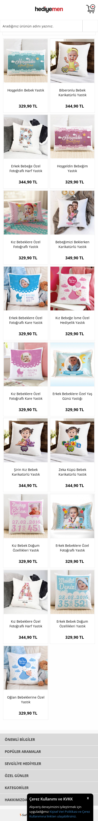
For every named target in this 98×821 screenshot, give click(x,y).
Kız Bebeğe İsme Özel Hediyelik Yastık (72, 320)
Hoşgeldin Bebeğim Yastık (72, 168)
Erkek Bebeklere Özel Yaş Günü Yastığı (72, 396)
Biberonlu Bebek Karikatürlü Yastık (72, 92)
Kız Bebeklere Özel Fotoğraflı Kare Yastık (25, 396)
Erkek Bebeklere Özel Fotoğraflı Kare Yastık (25, 320)
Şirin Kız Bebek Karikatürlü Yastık (26, 472)
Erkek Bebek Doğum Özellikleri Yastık (72, 623)
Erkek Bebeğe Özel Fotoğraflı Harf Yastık (25, 168)
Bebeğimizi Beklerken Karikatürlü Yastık (72, 244)
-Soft (24, 815)
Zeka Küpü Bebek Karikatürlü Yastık (72, 472)
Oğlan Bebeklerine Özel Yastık (26, 699)
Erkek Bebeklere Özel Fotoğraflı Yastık (72, 547)
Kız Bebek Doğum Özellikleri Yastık (26, 547)
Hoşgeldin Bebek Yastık (25, 90)
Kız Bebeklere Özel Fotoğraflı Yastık (25, 244)
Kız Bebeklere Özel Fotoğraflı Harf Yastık (25, 623)
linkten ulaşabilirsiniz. (61, 816)
